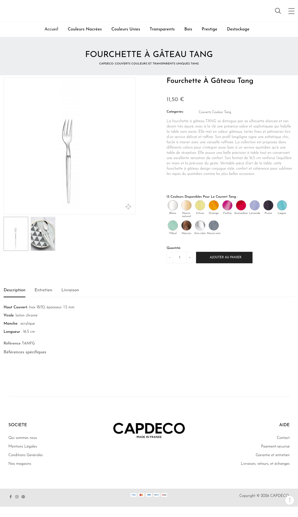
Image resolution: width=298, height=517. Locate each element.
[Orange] (214, 216)
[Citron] (200, 216)
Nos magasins (19, 474)
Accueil (51, 39)
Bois (188, 39)
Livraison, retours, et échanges (265, 474)
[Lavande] (255, 216)
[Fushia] (227, 216)
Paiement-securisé (275, 457)
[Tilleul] (173, 236)
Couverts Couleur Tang (215, 122)
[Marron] (186, 236)
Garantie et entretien (273, 465)
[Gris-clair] (200, 236)
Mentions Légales (22, 457)
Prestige (209, 39)
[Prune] (268, 216)
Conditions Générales (25, 465)
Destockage (238, 39)
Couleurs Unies (125, 39)
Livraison (70, 300)
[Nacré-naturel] (186, 216)
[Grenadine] (241, 216)
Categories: (175, 122)
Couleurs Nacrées (85, 39)
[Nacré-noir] (214, 236)
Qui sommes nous (22, 448)
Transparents (162, 39)
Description (14, 300)
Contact (283, 448)
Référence (12, 354)
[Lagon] (282, 216)
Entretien (43, 300)
